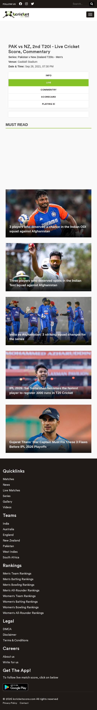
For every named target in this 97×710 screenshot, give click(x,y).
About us (8, 656)
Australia (8, 529)
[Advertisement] (48, 31)
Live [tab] (48, 82)
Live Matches (11, 490)
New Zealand (11, 540)
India (6, 523)
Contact (24, 703)
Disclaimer (9, 634)
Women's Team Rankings (19, 596)
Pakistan (8, 546)
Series (7, 496)
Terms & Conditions (15, 640)
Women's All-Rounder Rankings (23, 613)
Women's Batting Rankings (20, 601)
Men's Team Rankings (17, 573)
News (6, 484)
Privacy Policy (10, 703)
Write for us (10, 662)
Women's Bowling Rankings (21, 607)
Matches (8, 479)
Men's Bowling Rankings (18, 585)
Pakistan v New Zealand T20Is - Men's (40, 57)
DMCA (7, 629)
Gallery (7, 501)
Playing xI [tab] (48, 104)
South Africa (11, 557)
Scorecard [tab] (48, 97)
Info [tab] (48, 75)
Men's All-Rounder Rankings (21, 590)
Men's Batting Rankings (18, 579)
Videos (7, 507)
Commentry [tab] (48, 90)
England (8, 535)
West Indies (10, 551)
